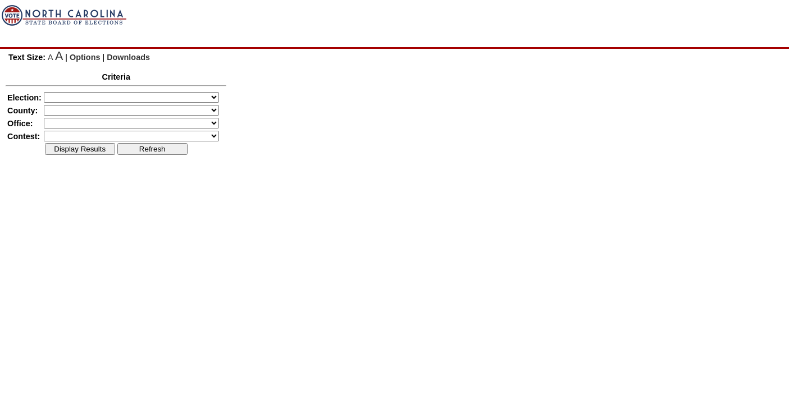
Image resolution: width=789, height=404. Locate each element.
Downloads (128, 57)
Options (85, 57)
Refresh (152, 149)
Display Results (80, 149)
